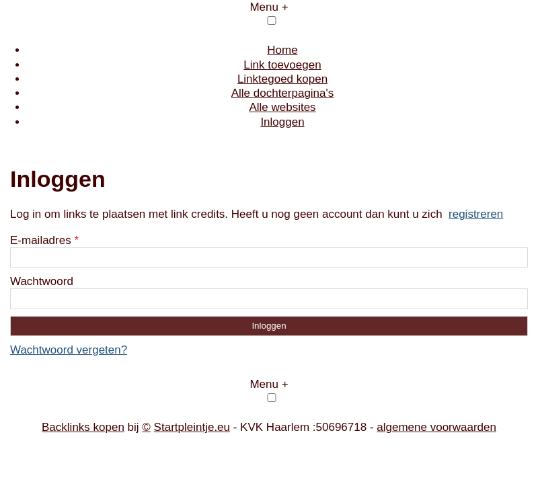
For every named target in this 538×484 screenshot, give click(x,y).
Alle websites (282, 107)
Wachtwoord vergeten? (68, 350)
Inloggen (282, 122)
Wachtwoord (41, 281)
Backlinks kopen (83, 427)
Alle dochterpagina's (282, 93)
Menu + (268, 7)
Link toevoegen (282, 64)
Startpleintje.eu (192, 427)
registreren (476, 214)
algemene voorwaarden (436, 427)
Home (282, 50)
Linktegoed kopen (282, 79)
